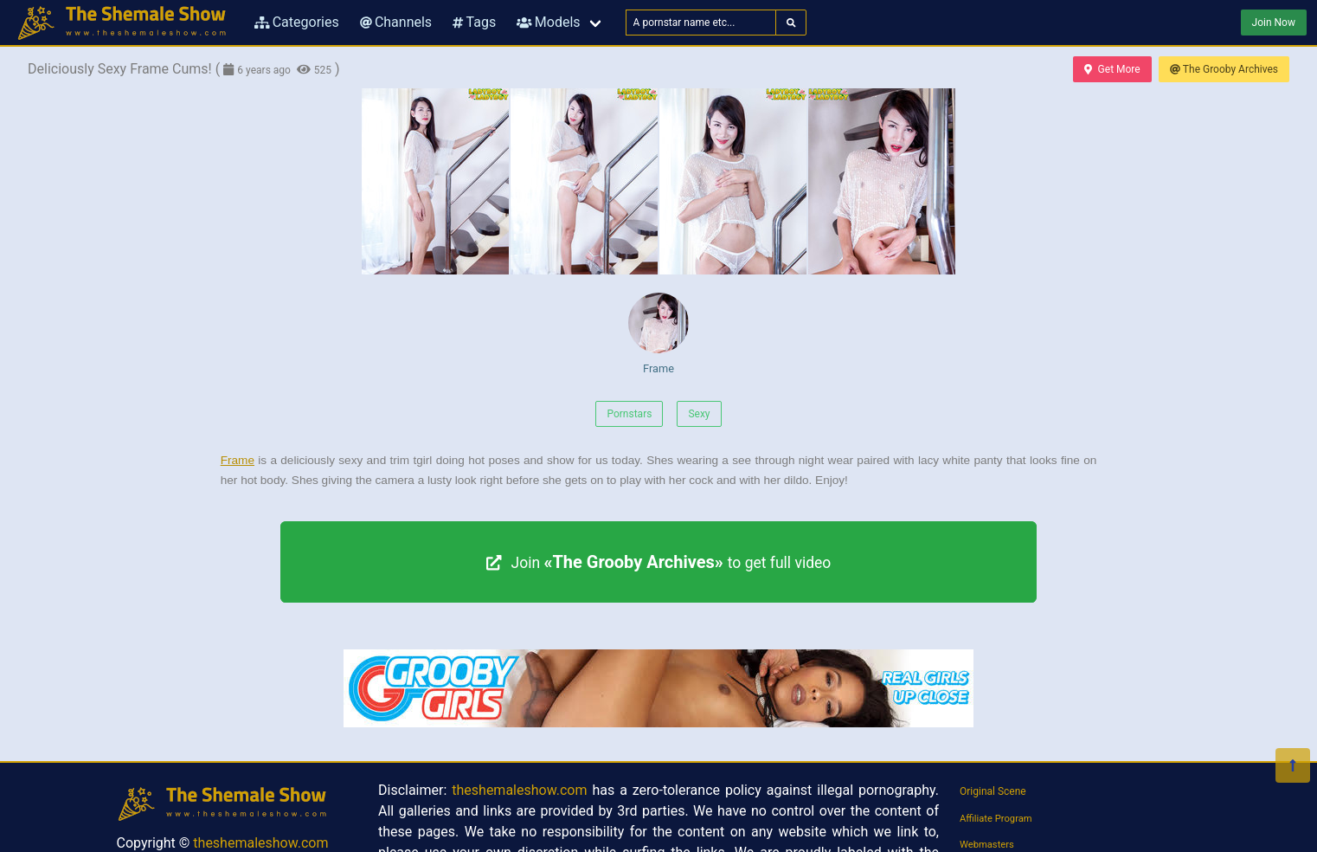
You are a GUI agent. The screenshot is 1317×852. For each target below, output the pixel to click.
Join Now (1273, 22)
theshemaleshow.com (260, 843)
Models (548, 22)
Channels (396, 22)
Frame (658, 334)
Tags (474, 22)
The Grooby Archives (1224, 69)
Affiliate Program (996, 818)
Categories (296, 22)
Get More (1112, 69)
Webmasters (987, 844)
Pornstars (629, 414)
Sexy (699, 414)
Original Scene (993, 791)
